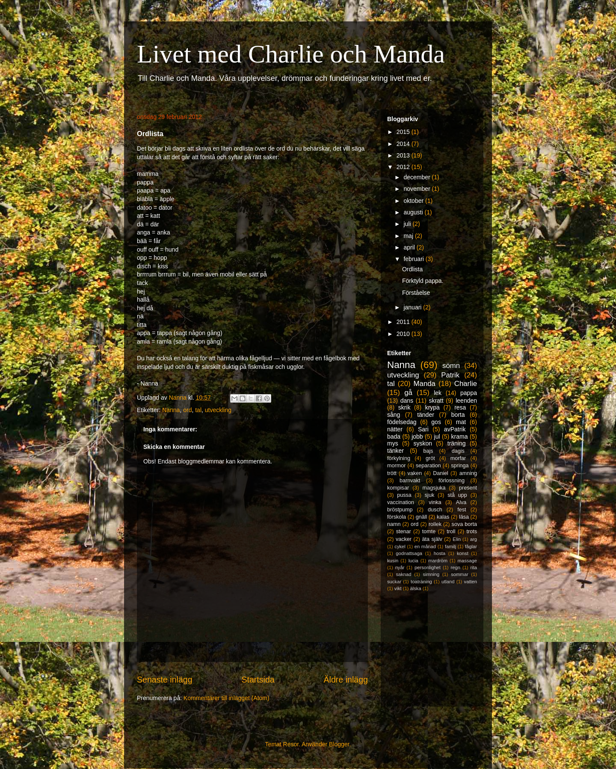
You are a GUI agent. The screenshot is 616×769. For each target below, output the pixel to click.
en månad (425, 546)
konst (462, 553)
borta (458, 414)
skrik (404, 407)
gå (408, 393)
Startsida (257, 679)
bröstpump (400, 510)
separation (428, 466)
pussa (404, 495)
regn (455, 567)
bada (393, 436)
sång (393, 414)
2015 (404, 131)
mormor (396, 466)
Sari (423, 429)
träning (456, 443)
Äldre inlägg (346, 679)
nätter (395, 429)
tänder (425, 414)
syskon (422, 443)
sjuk (429, 495)
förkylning (398, 458)
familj (450, 546)
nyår (400, 567)
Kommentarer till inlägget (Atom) (227, 698)
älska (415, 588)
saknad (403, 574)
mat (461, 422)
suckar (394, 581)
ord (187, 410)
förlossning (451, 481)
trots (472, 531)
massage (467, 560)
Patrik (450, 375)
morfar (458, 458)
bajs (428, 451)
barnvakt (410, 481)
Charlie (465, 384)
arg (473, 539)
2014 (404, 143)
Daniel (440, 473)
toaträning (421, 581)
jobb (417, 436)
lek (437, 392)
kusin (392, 560)
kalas (443, 517)
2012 (404, 166)
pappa (468, 392)
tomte (429, 531)
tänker (395, 450)
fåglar (471, 546)
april (409, 247)
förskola (396, 517)
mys (392, 443)
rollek (435, 524)
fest (461, 510)
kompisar (398, 488)
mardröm (437, 560)
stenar (403, 531)
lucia (413, 560)
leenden (466, 400)
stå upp (457, 495)
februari (414, 258)
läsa (464, 517)
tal (198, 410)
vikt (398, 588)
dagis (458, 451)
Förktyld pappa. (423, 280)
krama (459, 436)
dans (406, 400)
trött (392, 473)
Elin (457, 539)
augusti (413, 212)
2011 (404, 321)
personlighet (428, 567)
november (417, 188)
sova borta (464, 524)
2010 (404, 333)
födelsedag (402, 422)
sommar (459, 574)
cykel (400, 546)
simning (431, 574)
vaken (415, 473)
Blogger (339, 744)
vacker (404, 539)
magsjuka (434, 488)
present (468, 488)
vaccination (400, 502)
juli (407, 223)
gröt (430, 458)
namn (394, 524)
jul (437, 436)
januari (413, 307)
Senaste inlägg (164, 679)
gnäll (421, 517)
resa (460, 407)
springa (459, 466)
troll (451, 531)
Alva (461, 502)
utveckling (218, 410)
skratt (436, 400)
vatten (470, 581)
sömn (451, 366)
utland (447, 581)
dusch (435, 510)
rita (474, 567)
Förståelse (416, 292)
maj (409, 235)
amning (468, 473)
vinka (435, 502)
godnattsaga (409, 553)
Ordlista (412, 269)
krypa (432, 407)
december (417, 177)
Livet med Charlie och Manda (291, 54)
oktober (414, 200)
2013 (404, 155)
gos (436, 422)
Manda (424, 384)
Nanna (171, 410)
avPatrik (455, 429)
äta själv (432, 539)
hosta (439, 553)
